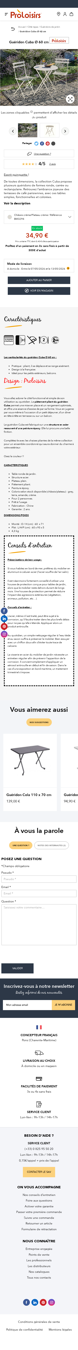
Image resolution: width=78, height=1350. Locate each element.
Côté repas (33, 27)
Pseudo (7, 872)
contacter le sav (39, 1172)
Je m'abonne (63, 1005)
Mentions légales (60, 1329)
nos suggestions (39, 722)
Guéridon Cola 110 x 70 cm (28, 795)
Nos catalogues (39, 1272)
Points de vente (39, 1254)
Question (8, 901)
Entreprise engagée (39, 1249)
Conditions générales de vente (39, 1322)
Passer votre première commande (39, 1212)
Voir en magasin (39, 291)
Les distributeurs (39, 1266)
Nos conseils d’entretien (39, 1195)
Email (6, 887)
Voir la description (17, 203)
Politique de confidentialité (24, 1329)
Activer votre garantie (39, 1206)
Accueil (22, 27)
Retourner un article (39, 1223)
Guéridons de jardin (50, 27)
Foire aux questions (39, 1200)
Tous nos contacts (39, 1277)
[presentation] (30, 955)
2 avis (52, 163)
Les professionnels (39, 1260)
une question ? (21, 845)
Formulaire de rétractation (39, 1229)
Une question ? (42, 153)
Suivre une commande (39, 1218)
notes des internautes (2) (52, 845)
